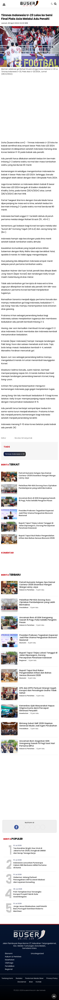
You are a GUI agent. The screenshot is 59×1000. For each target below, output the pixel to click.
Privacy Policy (51, 978)
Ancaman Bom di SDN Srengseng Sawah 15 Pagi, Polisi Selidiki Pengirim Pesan (37, 499)
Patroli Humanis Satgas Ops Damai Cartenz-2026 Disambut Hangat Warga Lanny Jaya (37, 475)
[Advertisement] (29, 109)
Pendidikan (23, 607)
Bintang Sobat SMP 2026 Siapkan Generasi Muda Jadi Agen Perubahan (38, 724)
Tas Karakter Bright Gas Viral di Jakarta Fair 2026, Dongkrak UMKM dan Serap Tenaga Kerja (29, 850)
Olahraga (9, 963)
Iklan (31, 982)
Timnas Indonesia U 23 (14, 454)
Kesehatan (23, 713)
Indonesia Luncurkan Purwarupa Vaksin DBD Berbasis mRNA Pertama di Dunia (29, 865)
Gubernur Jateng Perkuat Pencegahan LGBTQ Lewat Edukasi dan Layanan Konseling (29, 879)
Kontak (38, 982)
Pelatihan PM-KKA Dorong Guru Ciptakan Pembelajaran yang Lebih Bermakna (38, 486)
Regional (22, 660)
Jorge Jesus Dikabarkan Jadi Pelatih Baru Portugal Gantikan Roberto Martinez (30, 908)
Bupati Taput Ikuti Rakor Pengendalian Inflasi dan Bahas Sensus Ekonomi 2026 (37, 536)
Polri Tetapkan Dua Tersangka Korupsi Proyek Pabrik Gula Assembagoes (27, 894)
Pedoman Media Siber (34, 978)
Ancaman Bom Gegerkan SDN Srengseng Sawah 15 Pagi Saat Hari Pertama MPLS (37, 743)
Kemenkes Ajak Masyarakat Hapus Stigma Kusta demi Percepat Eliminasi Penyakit (36, 708)
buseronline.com (30, 990)
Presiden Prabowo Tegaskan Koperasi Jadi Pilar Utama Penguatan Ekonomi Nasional (36, 513)
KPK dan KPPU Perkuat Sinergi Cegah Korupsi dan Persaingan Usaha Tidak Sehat (37, 690)
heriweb (42, 990)
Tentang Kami (7, 978)
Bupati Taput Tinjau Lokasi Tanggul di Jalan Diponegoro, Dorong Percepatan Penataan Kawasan (37, 525)
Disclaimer (22, 982)
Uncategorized (37, 953)
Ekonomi (22, 643)
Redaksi (19, 978)
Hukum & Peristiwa (26, 590)
